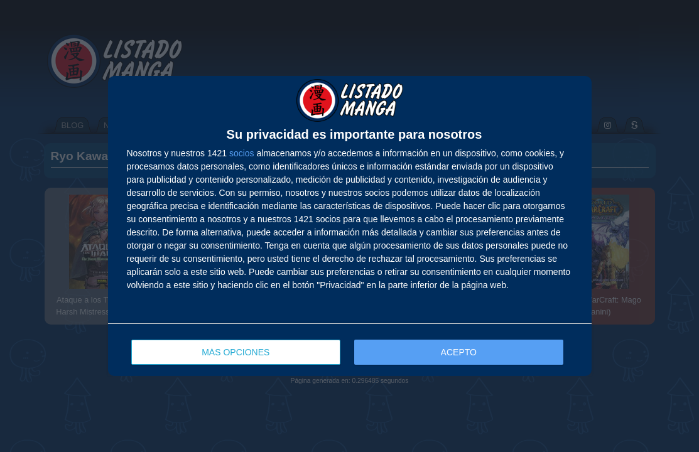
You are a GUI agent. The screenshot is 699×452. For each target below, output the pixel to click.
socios (241, 153)
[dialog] (350, 226)
